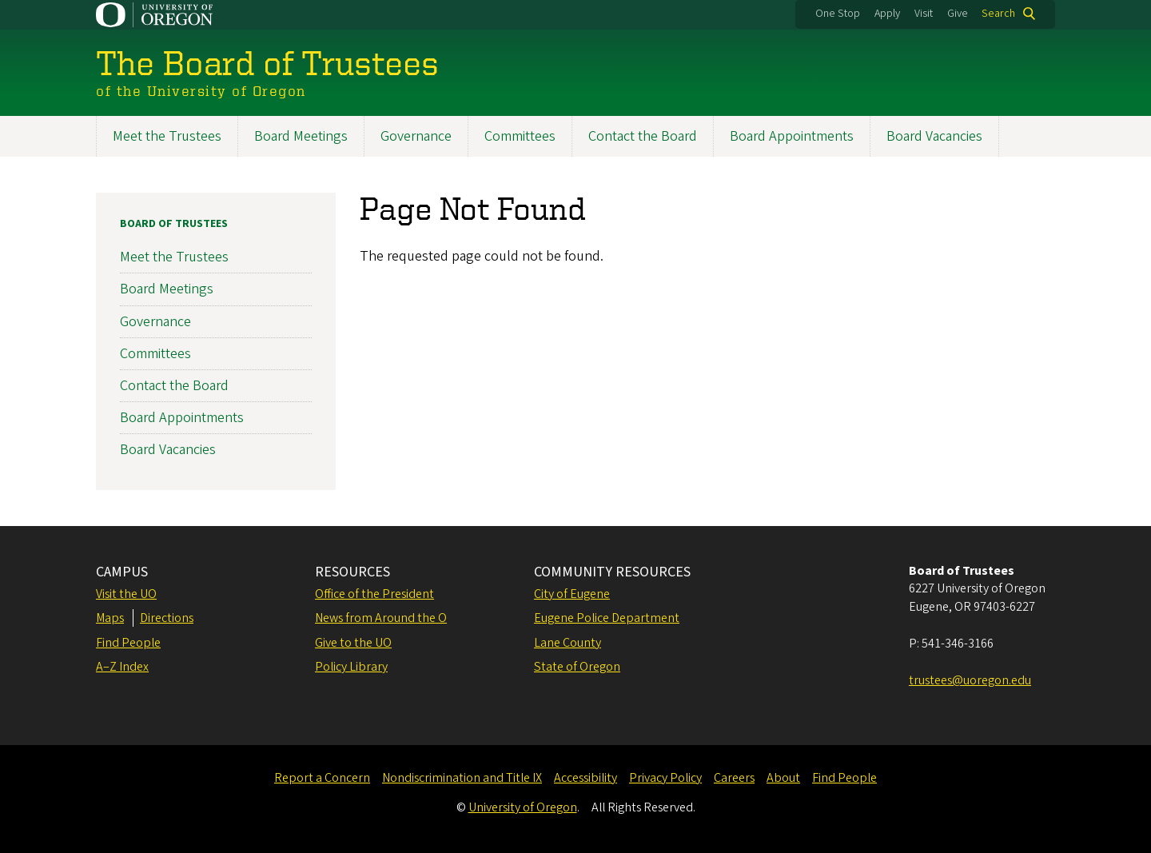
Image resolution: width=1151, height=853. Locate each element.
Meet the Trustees (167, 136)
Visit (923, 14)
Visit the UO (126, 594)
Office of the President (374, 594)
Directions (166, 618)
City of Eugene (572, 594)
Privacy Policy (665, 778)
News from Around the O (381, 618)
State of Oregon (577, 667)
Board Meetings (301, 136)
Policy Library (351, 667)
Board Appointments (792, 136)
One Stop (837, 14)
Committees (520, 136)
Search (998, 14)
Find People (128, 643)
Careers (734, 778)
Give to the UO (353, 643)
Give (957, 14)
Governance (416, 136)
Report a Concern (322, 778)
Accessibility (585, 778)
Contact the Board (642, 136)
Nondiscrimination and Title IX (462, 778)
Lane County (567, 643)
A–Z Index (122, 667)
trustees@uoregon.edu (970, 680)
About (783, 778)
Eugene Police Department (606, 618)
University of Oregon (522, 807)
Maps (110, 618)
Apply (887, 14)
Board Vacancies (934, 136)
